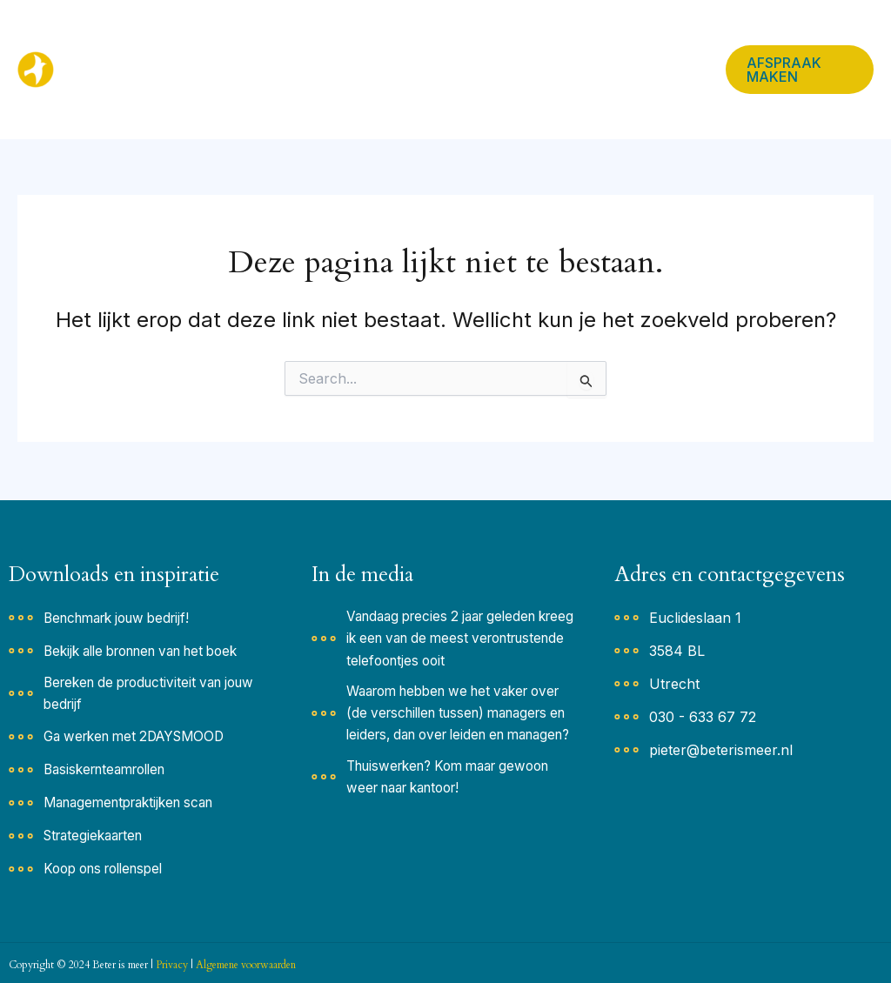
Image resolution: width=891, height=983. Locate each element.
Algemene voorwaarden (246, 965)
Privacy (172, 965)
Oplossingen (444, 34)
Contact (256, 104)
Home (251, 34)
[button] (367, 35)
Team (530, 34)
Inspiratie (337, 35)
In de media (615, 34)
